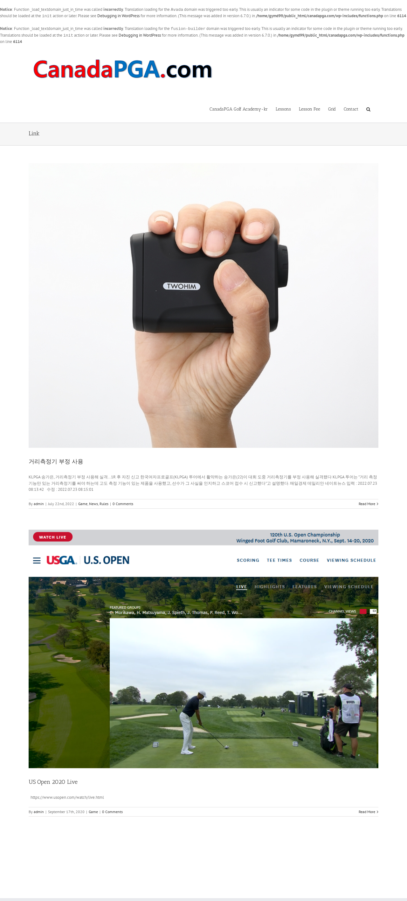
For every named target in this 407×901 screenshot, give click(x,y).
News (93, 502)
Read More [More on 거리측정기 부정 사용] (367, 502)
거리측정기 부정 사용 (56, 460)
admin (39, 502)
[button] (368, 107)
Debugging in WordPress (118, 15)
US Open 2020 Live (53, 780)
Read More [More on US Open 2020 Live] (367, 810)
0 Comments (123, 502)
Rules (104, 502)
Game (82, 502)
